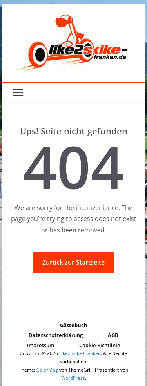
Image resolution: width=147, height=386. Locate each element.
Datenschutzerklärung (56, 335)
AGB (113, 335)
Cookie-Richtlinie (99, 345)
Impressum (40, 345)
